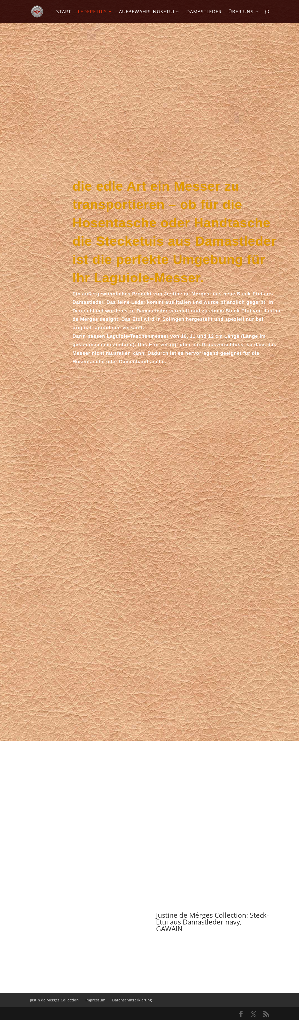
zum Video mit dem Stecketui (149, 869)
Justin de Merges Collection (54, 999)
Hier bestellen (212, 947)
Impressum (95, 999)
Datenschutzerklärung (132, 999)
